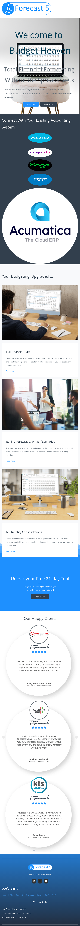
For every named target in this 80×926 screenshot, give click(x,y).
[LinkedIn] (34, 876)
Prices (39, 890)
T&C (47, 890)
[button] (3, 732)
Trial (11, 890)
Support (19, 890)
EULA (54, 890)
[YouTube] (46, 876)
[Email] (40, 876)
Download (30, 890)
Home (4, 890)
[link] (40, 184)
